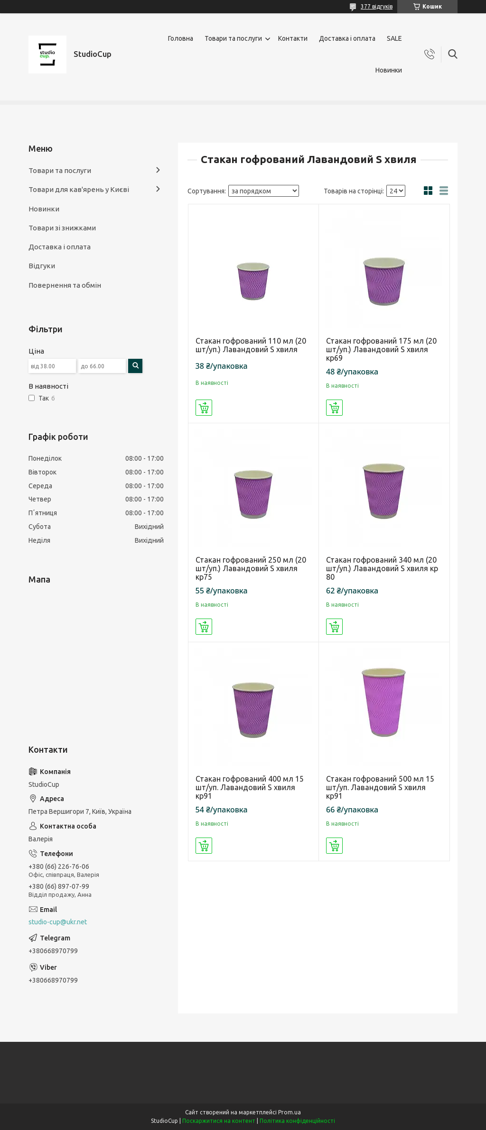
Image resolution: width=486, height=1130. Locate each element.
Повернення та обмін (64, 285)
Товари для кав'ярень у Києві (78, 189)
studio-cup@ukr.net (57, 922)
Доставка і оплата (347, 38)
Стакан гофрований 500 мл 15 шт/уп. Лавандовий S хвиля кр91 (380, 787)
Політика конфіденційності (297, 1121)
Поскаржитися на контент (218, 1121)
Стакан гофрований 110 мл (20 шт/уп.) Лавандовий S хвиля (251, 345)
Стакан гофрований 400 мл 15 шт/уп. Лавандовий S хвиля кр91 (250, 787)
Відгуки (41, 266)
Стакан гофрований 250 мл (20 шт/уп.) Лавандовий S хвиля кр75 (251, 568)
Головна (180, 38)
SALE (394, 38)
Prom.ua (289, 1112)
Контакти (293, 38)
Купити (204, 408)
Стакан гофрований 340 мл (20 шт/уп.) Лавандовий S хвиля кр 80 (382, 568)
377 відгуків (377, 6)
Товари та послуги (233, 38)
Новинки (388, 70)
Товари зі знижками (62, 228)
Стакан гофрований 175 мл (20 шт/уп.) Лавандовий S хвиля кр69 (381, 349)
